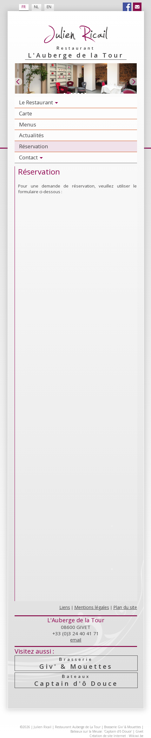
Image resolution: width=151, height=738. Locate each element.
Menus (27, 124)
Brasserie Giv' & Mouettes (122, 727)
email (75, 640)
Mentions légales (91, 607)
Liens (64, 607)
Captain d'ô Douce (76, 680)
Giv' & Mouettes (76, 663)
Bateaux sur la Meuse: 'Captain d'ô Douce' (101, 731)
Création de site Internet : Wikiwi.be (116, 736)
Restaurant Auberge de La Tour (78, 727)
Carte (25, 113)
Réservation (33, 146)
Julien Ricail (42, 727)
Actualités (31, 135)
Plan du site (125, 607)
